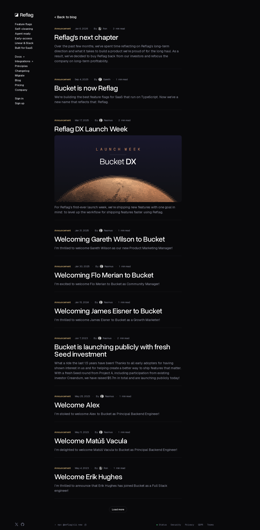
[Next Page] (118, 509)
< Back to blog (65, 17)
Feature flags (23, 24)
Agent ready (23, 33)
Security (176, 524)
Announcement (62, 28)
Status (163, 524)
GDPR (200, 524)
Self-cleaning (24, 29)
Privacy (189, 524)
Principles (21, 66)
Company (21, 90)
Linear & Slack (24, 43)
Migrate (20, 75)
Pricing (19, 85)
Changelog (22, 71)
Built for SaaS (23, 48)
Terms (210, 524)
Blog (18, 80)
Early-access (23, 38)
